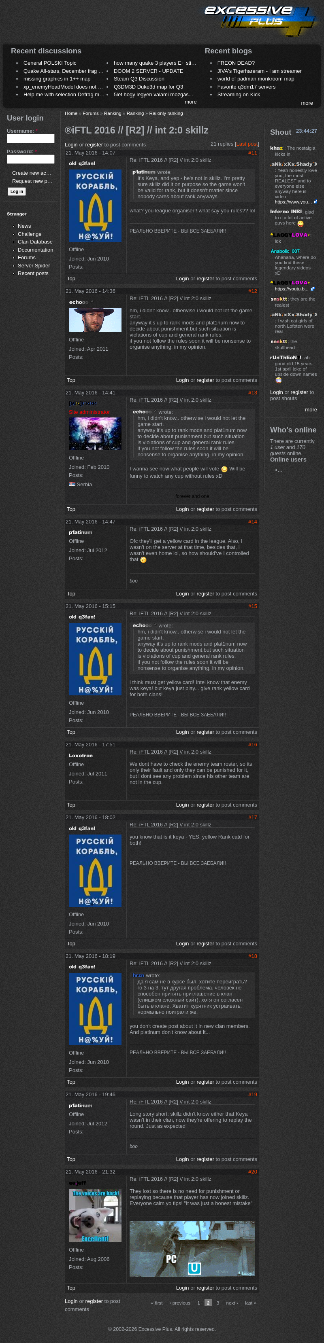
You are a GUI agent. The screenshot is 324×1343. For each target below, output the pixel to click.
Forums (27, 257)
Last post (247, 144)
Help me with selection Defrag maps (65, 94)
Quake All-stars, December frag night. (67, 71)
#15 (252, 606)
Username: (22, 131)
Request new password (39, 181)
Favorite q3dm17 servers (246, 87)
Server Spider (34, 266)
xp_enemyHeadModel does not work (66, 87)
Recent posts (33, 273)
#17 (252, 817)
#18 (252, 956)
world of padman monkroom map (255, 79)
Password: (22, 151)
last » (250, 1302)
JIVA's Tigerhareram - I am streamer (259, 71)
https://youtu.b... (292, 288)
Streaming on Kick (238, 94)
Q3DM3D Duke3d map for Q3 (148, 87)
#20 (252, 1172)
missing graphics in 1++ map (56, 79)
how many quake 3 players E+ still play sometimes (173, 63)
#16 (252, 744)
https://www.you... (293, 201)
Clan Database (35, 242)
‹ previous (180, 1302)
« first (157, 1302)
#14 (252, 522)
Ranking (113, 113)
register (94, 145)
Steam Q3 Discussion (139, 79)
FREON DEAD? (236, 63)
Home (71, 113)
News (24, 226)
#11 (252, 153)
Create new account (35, 173)
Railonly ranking (166, 113)
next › (232, 1302)
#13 (252, 393)
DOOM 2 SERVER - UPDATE (148, 71)
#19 (252, 1094)
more (191, 102)
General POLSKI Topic (50, 63)
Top (71, 278)
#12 (252, 291)
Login (71, 145)
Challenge (30, 234)
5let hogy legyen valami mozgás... (153, 94)
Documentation (35, 250)
